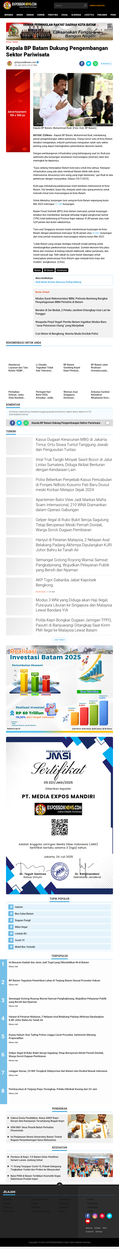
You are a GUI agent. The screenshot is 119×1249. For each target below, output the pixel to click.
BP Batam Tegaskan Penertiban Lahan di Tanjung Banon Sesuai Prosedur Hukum (58, 984)
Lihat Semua (59, 640)
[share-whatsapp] (95, 63)
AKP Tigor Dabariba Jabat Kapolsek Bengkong (66, 583)
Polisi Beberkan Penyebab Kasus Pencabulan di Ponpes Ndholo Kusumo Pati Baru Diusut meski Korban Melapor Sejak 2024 (74, 485)
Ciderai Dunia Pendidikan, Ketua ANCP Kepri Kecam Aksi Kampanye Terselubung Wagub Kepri (37, 1121)
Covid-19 (19, 940)
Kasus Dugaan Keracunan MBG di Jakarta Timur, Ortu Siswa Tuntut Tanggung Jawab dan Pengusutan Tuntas (72, 445)
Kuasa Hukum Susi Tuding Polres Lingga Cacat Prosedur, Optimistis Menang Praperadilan (58, 1038)
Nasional (35, 1209)
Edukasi (7, 1205)
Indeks (19, 15)
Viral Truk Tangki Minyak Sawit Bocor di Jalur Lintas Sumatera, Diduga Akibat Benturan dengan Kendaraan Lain (74, 465)
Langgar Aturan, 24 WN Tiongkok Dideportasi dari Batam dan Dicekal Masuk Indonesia (62, 1075)
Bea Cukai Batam (24, 914)
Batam (38, 270)
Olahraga (76, 15)
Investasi (63, 1205)
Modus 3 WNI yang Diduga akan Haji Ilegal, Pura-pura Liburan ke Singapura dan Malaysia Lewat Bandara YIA (74, 605)
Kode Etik (90, 1234)
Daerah (30, 15)
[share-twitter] (88, 63)
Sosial (64, 15)
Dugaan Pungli (23, 920)
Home (9, 41)
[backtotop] (60, 1187)
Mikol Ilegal (21, 927)
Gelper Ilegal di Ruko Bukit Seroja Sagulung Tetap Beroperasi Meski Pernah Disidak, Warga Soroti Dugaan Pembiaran (72, 525)
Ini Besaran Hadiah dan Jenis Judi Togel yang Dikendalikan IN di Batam (62, 965)
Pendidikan (92, 1209)
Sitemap (100, 1234)
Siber (107, 1230)
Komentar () (106, 63)
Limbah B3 (21, 934)
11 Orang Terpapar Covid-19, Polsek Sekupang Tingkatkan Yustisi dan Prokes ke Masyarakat (36, 1169)
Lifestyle (89, 15)
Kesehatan (92, 1205)
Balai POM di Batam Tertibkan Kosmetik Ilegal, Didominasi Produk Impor (36, 1179)
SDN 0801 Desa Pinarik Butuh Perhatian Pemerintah (32, 1131)
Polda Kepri (9, 1213)
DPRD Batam (64, 1201)
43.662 (96, 233)
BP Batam (49, 270)
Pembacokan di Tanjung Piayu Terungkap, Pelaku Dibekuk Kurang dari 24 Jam (59, 1093)
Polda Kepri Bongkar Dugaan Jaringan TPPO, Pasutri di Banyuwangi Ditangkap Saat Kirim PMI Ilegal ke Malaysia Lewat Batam (74, 625)
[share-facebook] (81, 63)
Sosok (90, 1213)
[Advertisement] (18, 197)
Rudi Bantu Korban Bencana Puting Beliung (58, 282)
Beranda (9, 15)
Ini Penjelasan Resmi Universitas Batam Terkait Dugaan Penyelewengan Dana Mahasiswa (36, 1140)
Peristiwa (53, 15)
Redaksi (99, 1230)
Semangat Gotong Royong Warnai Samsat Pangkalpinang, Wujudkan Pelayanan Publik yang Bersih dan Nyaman (72, 565)
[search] (71, 6)
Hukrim (40, 15)
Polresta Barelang (40, 1213)
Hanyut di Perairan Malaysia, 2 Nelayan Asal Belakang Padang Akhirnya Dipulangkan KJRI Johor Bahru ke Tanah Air (74, 545)
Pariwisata (63, 270)
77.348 (58, 204)
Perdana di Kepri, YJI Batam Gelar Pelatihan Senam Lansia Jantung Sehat (34, 1160)
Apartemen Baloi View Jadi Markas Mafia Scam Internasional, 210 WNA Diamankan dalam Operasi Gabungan (71, 505)
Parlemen (102, 15)
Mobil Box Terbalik (25, 947)
